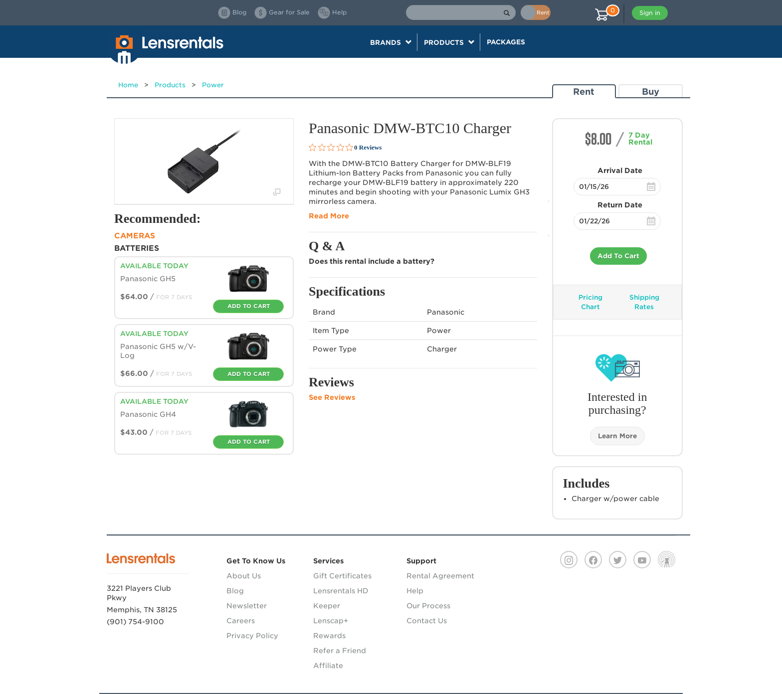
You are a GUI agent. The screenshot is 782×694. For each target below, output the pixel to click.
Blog (235, 591)
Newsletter (246, 606)
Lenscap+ (330, 621)
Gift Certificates (342, 576)
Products (170, 85)
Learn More (617, 436)
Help (414, 591)
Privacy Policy (252, 636)
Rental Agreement (440, 576)
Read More (329, 216)
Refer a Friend (339, 651)
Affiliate (328, 666)
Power (213, 85)
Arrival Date (619, 170)
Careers (240, 621)
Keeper (326, 606)
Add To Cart (618, 256)
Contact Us (426, 621)
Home (128, 85)
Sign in (649, 12)
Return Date (619, 205)
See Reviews (332, 397)
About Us (243, 576)
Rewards (329, 636)
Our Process (428, 606)
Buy (650, 91)
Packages (506, 42)
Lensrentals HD (341, 591)
